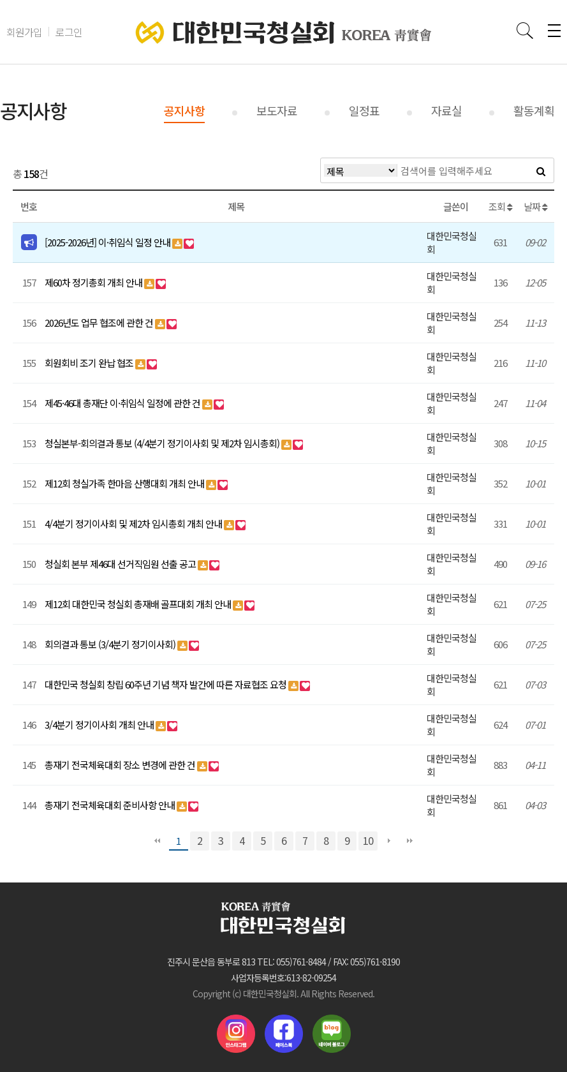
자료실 (446, 110)
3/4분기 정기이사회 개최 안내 (100, 724)
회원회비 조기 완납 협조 (90, 362)
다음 (389, 841)
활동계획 (533, 110)
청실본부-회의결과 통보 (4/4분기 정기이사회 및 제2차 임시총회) (163, 443)
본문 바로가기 (0, 0)
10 (368, 840)
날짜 (535, 206)
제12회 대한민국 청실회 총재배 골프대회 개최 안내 (139, 604)
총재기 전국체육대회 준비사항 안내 (111, 805)
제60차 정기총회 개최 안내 (94, 282)
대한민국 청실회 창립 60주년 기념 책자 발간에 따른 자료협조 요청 (166, 684)
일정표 (364, 110)
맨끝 (410, 841)
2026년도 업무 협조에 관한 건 (100, 322)
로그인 (68, 32)
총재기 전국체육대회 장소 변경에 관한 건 (121, 764)
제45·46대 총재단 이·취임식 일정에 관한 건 (123, 403)
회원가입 (24, 32)
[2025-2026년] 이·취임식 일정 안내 (108, 242)
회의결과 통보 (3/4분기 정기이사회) (111, 644)
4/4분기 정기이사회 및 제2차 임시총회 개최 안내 (134, 523)
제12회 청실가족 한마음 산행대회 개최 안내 (125, 483)
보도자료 (276, 110)
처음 (157, 841)
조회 (500, 206)
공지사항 (184, 110)
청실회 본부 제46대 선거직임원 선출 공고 (121, 563)
